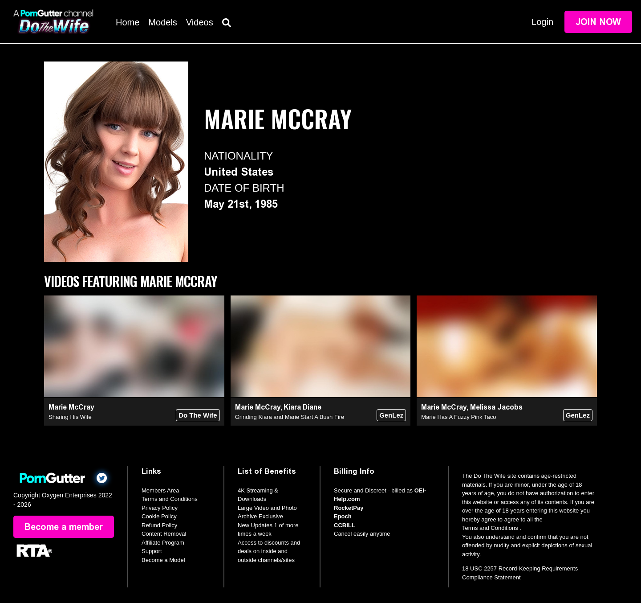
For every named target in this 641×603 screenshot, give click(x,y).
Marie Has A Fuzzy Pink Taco (458, 417)
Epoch (343, 516)
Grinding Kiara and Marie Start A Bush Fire (290, 417)
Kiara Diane (302, 407)
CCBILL (344, 525)
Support (152, 551)
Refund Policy (159, 525)
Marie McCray (71, 407)
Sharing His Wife (70, 417)
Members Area (160, 490)
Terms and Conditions (170, 499)
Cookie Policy (159, 516)
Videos (199, 22)
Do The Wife (198, 415)
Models (162, 22)
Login (542, 22)
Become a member (63, 526)
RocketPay (348, 508)
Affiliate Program (163, 542)
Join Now (598, 21)
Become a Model (163, 560)
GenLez (391, 415)
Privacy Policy (160, 508)
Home (127, 22)
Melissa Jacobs (496, 407)
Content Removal (164, 533)
